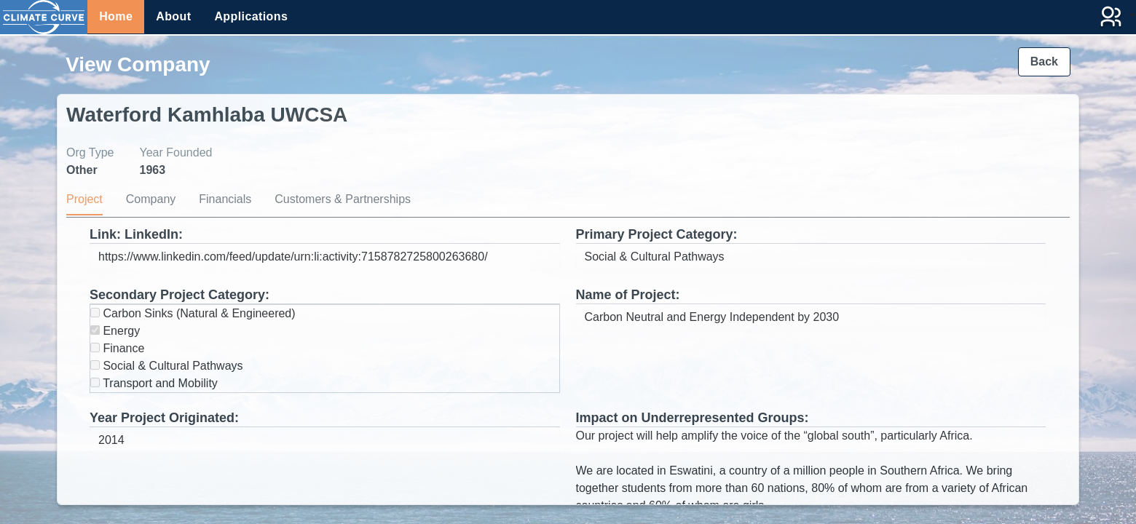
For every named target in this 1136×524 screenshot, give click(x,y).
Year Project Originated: (164, 417)
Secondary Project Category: (179, 294)
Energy (115, 331)
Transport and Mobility (154, 383)
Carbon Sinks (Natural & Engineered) (193, 313)
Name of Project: (628, 294)
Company (150, 199)
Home (116, 16)
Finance (117, 348)
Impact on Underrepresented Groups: (692, 417)
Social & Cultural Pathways (166, 366)
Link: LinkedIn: (136, 234)
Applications (251, 16)
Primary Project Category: (657, 234)
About (173, 16)
